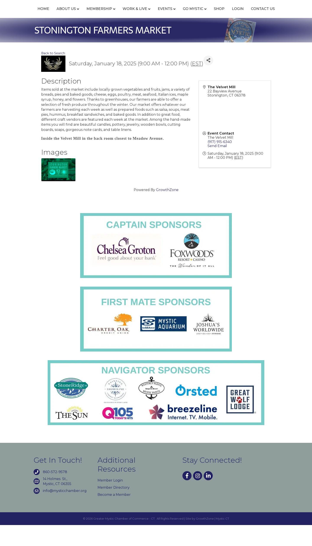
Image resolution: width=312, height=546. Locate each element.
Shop (259, 13)
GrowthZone (167, 211)
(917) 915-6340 (220, 163)
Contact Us (156, 30)
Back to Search (53, 74)
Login (278, 13)
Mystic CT (222, 539)
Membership (90, 13)
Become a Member (114, 516)
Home (34, 13)
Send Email (217, 167)
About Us (57, 13)
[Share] (208, 81)
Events (155, 13)
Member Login (110, 501)
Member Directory (114, 508)
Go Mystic (233, 13)
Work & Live (125, 13)
